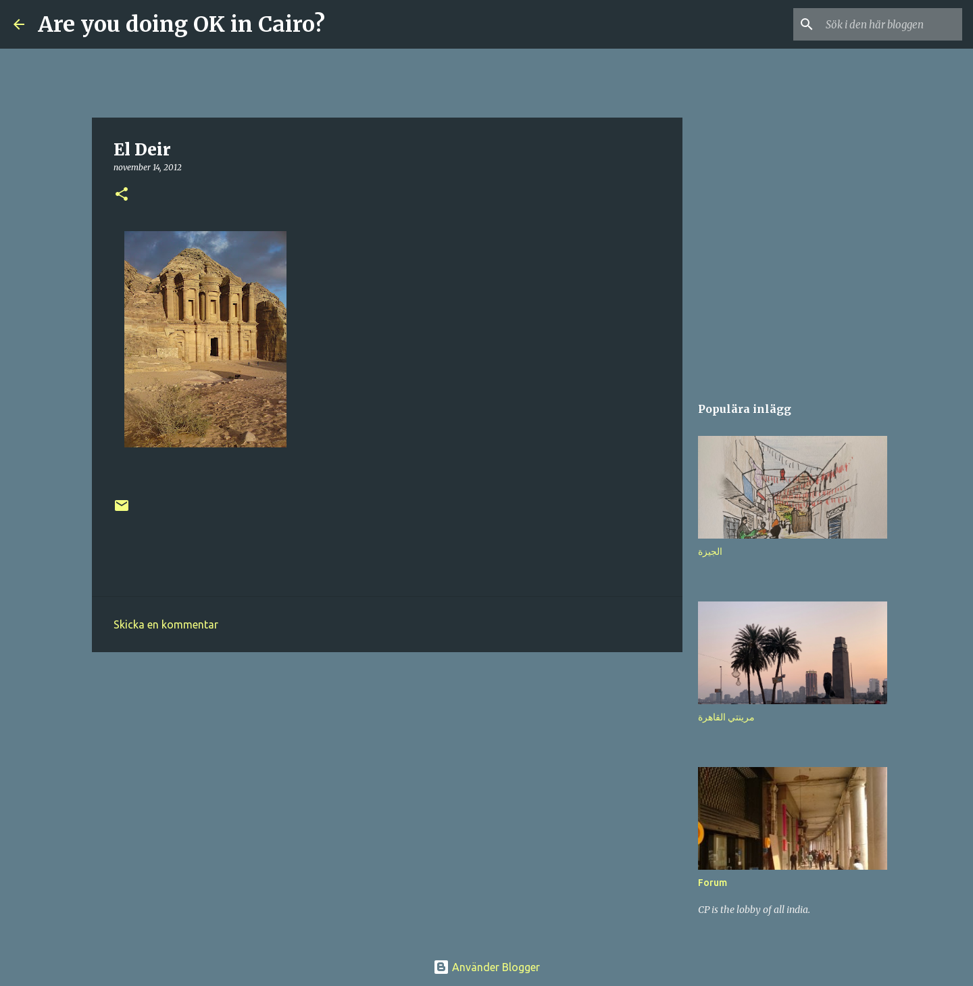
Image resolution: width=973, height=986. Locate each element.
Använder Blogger (486, 967)
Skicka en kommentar (166, 624)
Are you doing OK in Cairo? (181, 24)
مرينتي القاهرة (726, 717)
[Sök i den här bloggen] (891, 24)
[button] (122, 195)
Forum (712, 882)
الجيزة (710, 551)
